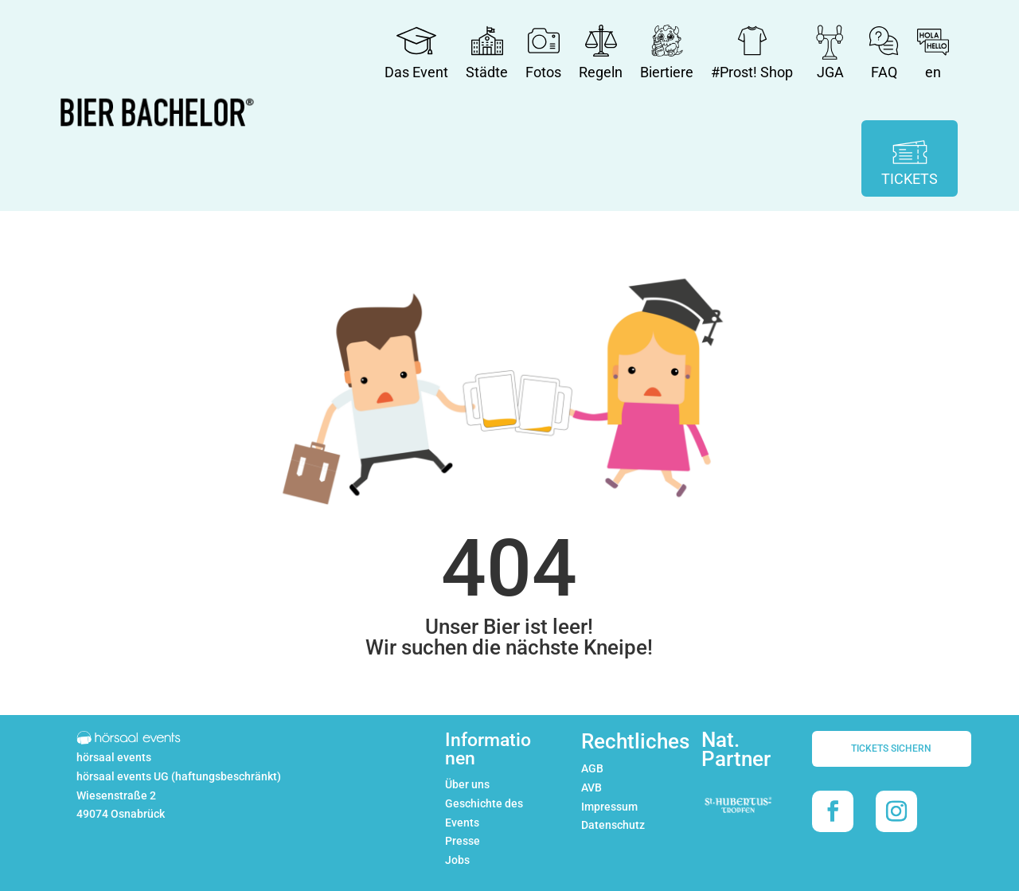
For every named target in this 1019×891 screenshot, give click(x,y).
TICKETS (909, 178)
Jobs (457, 860)
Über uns (467, 784)
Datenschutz (613, 825)
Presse (462, 840)
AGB (592, 768)
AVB (591, 787)
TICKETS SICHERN (891, 748)
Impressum (609, 806)
